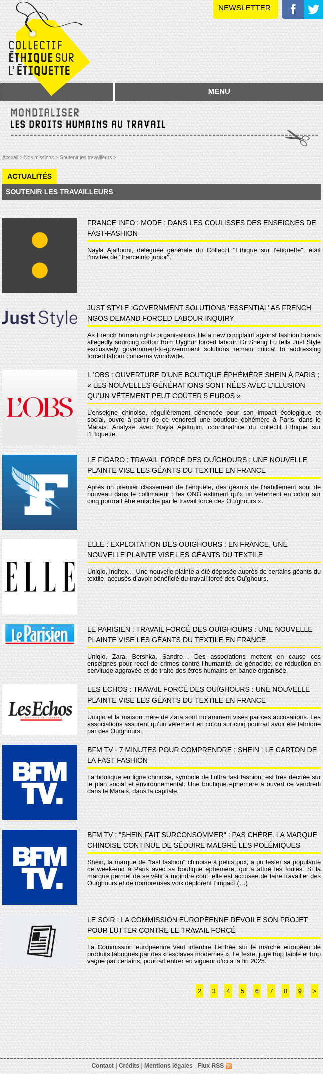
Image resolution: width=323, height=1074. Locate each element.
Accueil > (13, 157)
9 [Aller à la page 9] (300, 991)
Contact (102, 1065)
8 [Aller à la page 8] (285, 991)
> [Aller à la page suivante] (314, 991)
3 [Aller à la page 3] (214, 991)
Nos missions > (41, 157)
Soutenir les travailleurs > (88, 157)
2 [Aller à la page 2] (199, 991)
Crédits (129, 1065)
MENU (219, 91)
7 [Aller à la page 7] (271, 991)
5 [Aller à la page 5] (242, 991)
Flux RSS (215, 1065)
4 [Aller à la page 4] (228, 991)
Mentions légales (168, 1065)
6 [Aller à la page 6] (257, 991)
